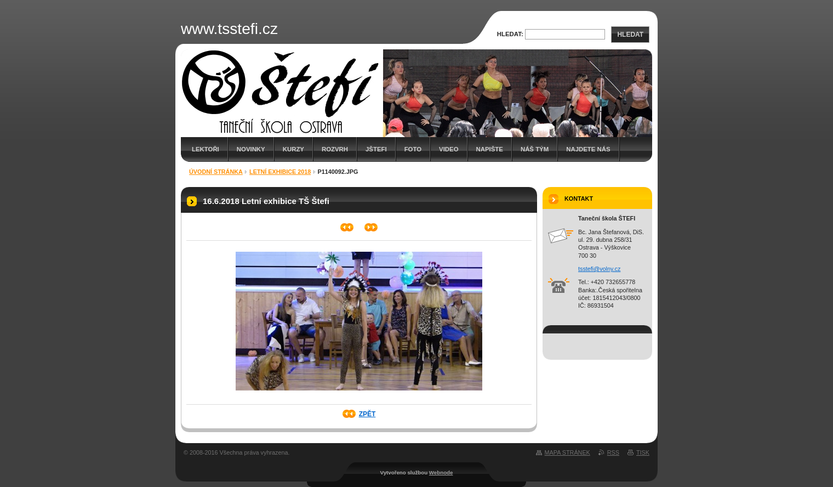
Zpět (367, 414)
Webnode (441, 472)
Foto (412, 149)
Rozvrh (335, 149)
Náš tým (535, 149)
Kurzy (293, 149)
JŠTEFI (376, 149)
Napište (489, 149)
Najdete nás (588, 149)
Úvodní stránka (216, 171)
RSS (613, 452)
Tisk (642, 452)
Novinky (251, 149)
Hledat (630, 34)
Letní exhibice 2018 (280, 171)
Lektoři (205, 149)
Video (448, 149)
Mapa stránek (567, 452)
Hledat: (510, 34)
